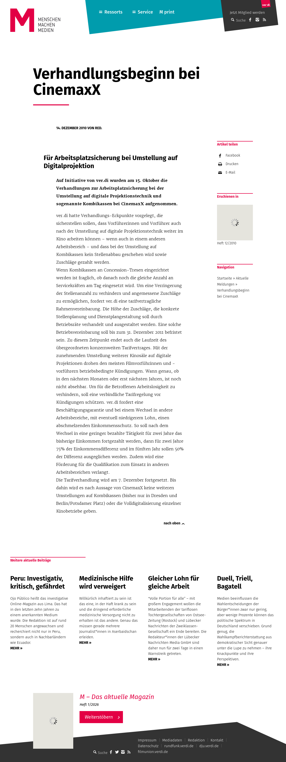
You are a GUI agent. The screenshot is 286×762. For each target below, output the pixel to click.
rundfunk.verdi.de (179, 746)
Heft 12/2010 (235, 225)
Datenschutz (148, 746)
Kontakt (216, 740)
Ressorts (113, 12)
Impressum (147, 740)
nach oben (172, 523)
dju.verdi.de (209, 746)
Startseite (224, 278)
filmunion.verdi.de (153, 751)
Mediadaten (172, 740)
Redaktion (196, 740)
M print (166, 12)
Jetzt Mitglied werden (247, 12)
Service (145, 12)
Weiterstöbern (99, 717)
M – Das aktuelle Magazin (117, 697)
